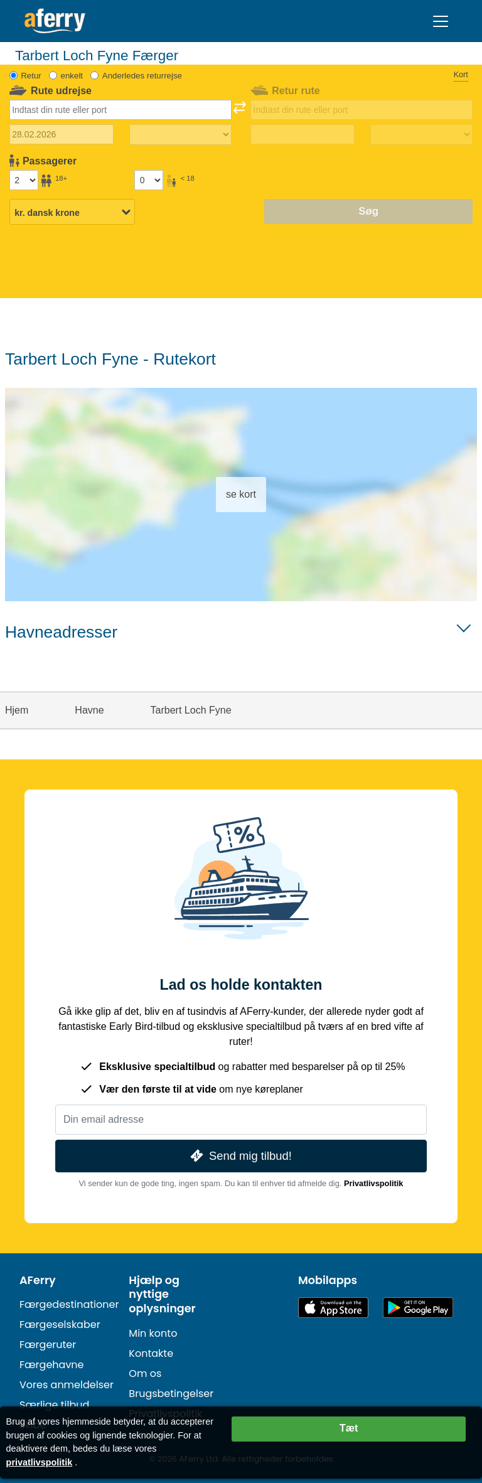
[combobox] (120, 110)
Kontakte (151, 1353)
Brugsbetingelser (171, 1393)
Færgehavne (51, 1364)
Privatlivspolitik (374, 1183)
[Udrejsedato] (61, 134)
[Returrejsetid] (421, 135)
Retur (31, 75)
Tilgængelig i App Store (333, 1307)
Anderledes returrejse (142, 75)
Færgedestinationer (69, 1304)
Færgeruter (47, 1344)
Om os (145, 1373)
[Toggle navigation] (441, 21)
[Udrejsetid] (180, 135)
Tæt (349, 1428)
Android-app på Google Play (418, 1307)
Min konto (153, 1333)
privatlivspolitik (39, 1462)
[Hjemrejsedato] (302, 134)
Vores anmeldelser (66, 1385)
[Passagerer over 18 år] (23, 180)
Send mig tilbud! (240, 1156)
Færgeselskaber (59, 1324)
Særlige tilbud (54, 1405)
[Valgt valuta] (72, 213)
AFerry (37, 1280)
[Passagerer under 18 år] (148, 180)
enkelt (72, 75)
